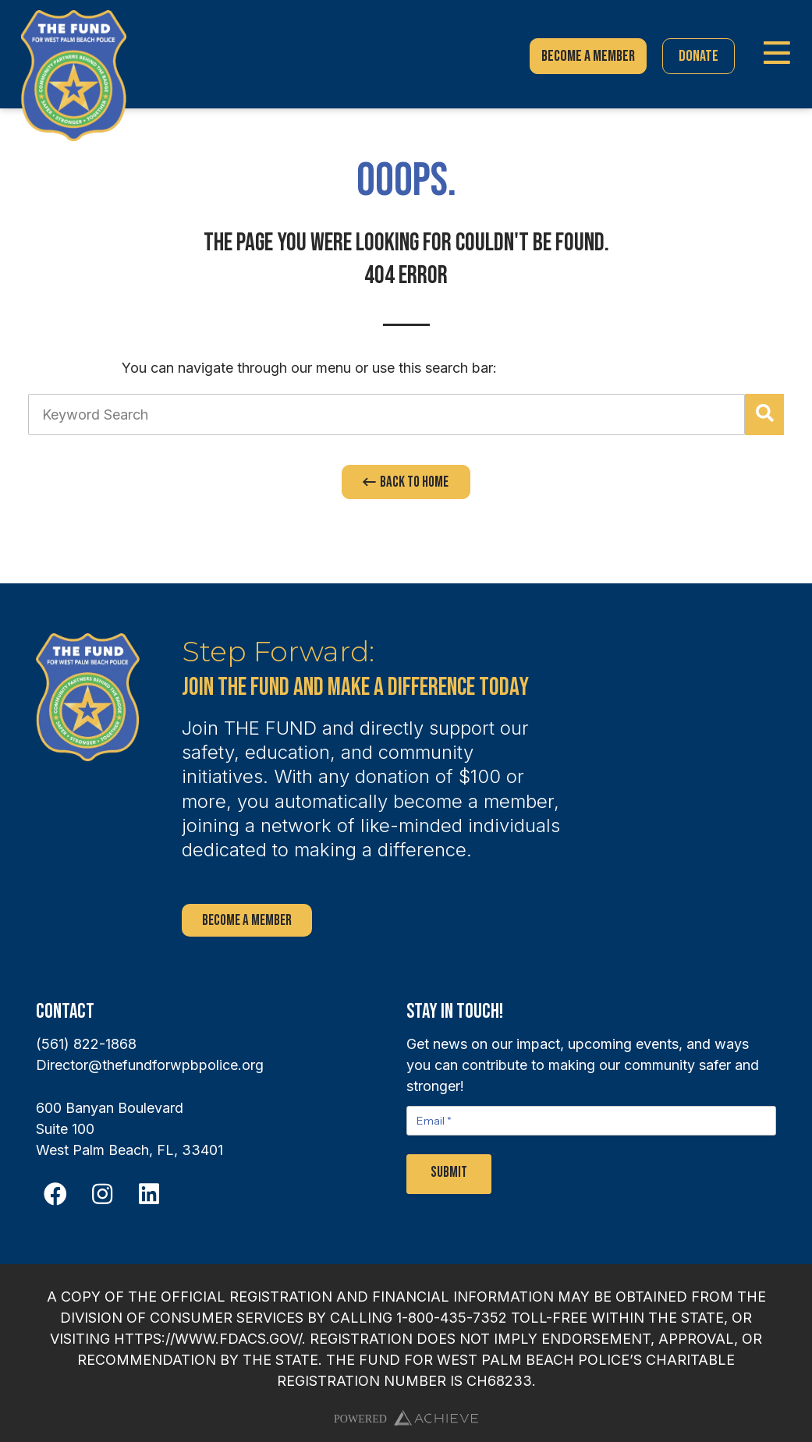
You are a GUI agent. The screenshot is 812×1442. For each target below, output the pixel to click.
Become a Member (247, 921)
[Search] (764, 414)
